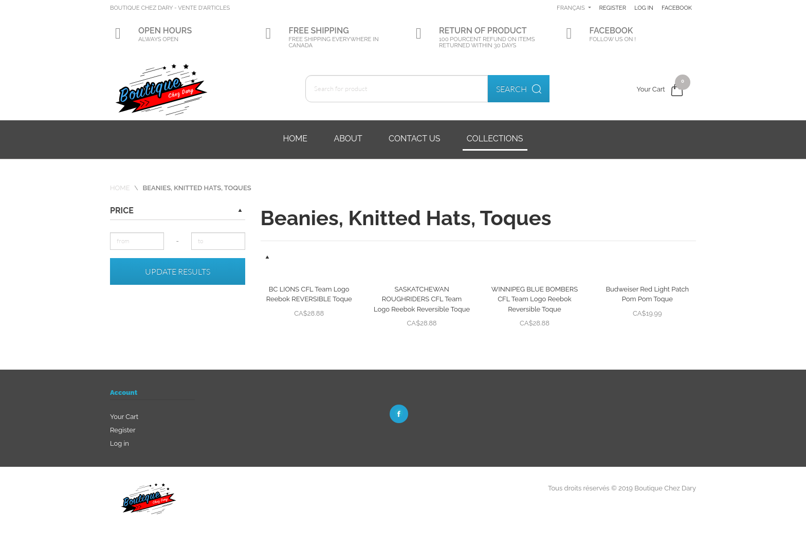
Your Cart (124, 417)
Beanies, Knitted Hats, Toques (196, 188)
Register (649, 7)
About (348, 138)
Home (295, 138)
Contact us (414, 138)
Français (607, 7)
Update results (177, 271)
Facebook (649, 39)
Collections (495, 138)
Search (518, 89)
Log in (682, 7)
